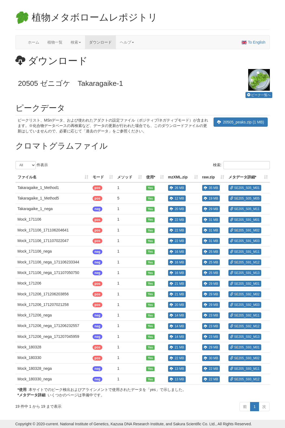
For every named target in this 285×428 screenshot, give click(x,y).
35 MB (211, 188)
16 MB (177, 252)
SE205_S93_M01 (245, 347)
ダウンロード (100, 42)
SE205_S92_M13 (245, 337)
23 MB (211, 315)
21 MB (177, 284)
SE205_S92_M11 (245, 315)
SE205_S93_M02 (245, 358)
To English (253, 42)
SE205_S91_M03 (245, 241)
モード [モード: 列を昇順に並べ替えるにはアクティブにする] (98, 177)
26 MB (177, 188)
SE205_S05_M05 (245, 198)
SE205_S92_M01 (245, 284)
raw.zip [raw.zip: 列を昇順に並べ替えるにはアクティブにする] (208, 177)
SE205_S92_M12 (245, 326)
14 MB (177, 315)
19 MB (211, 198)
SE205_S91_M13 (245, 273)
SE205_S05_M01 (245, 188)
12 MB (177, 198)
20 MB (177, 209)
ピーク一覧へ (259, 95)
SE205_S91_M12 (245, 262)
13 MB (177, 369)
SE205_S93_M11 (245, 369)
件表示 (31, 165)
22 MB (177, 220)
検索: (241, 165)
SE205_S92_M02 (245, 294)
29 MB (211, 209)
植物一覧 (55, 42)
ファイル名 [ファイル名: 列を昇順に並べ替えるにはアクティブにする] (27, 177)
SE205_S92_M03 (245, 305)
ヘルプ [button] (127, 42)
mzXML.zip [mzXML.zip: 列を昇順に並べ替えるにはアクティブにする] (178, 177)
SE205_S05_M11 (245, 209)
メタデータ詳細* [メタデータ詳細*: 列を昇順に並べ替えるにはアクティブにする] (242, 177)
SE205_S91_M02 (245, 230)
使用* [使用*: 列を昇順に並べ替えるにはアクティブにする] (150, 177)
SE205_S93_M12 (245, 379)
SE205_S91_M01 (245, 220)
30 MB (211, 358)
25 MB (211, 252)
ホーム (33, 42)
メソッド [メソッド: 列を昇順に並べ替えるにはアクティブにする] (124, 177)
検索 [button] (76, 42)
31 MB (211, 220)
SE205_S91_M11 (245, 252)
